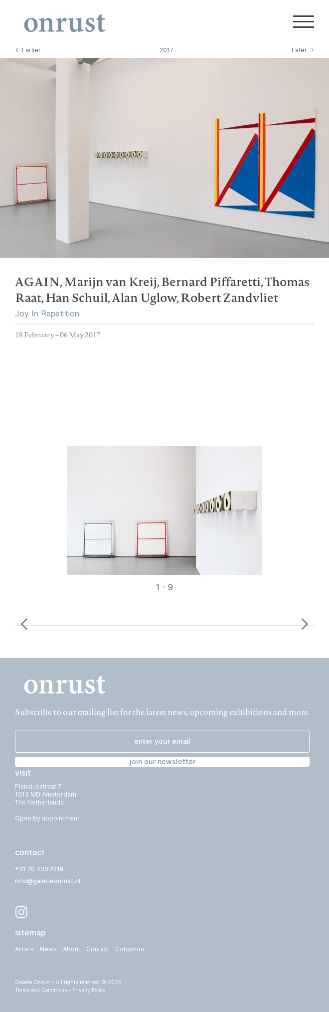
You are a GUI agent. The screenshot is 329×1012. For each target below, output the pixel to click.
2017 (166, 50)
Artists (24, 949)
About (71, 949)
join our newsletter (162, 761)
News (48, 949)
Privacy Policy (89, 990)
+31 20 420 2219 (39, 869)
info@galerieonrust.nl (47, 881)
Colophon (129, 949)
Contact (97, 949)
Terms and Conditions (41, 990)
